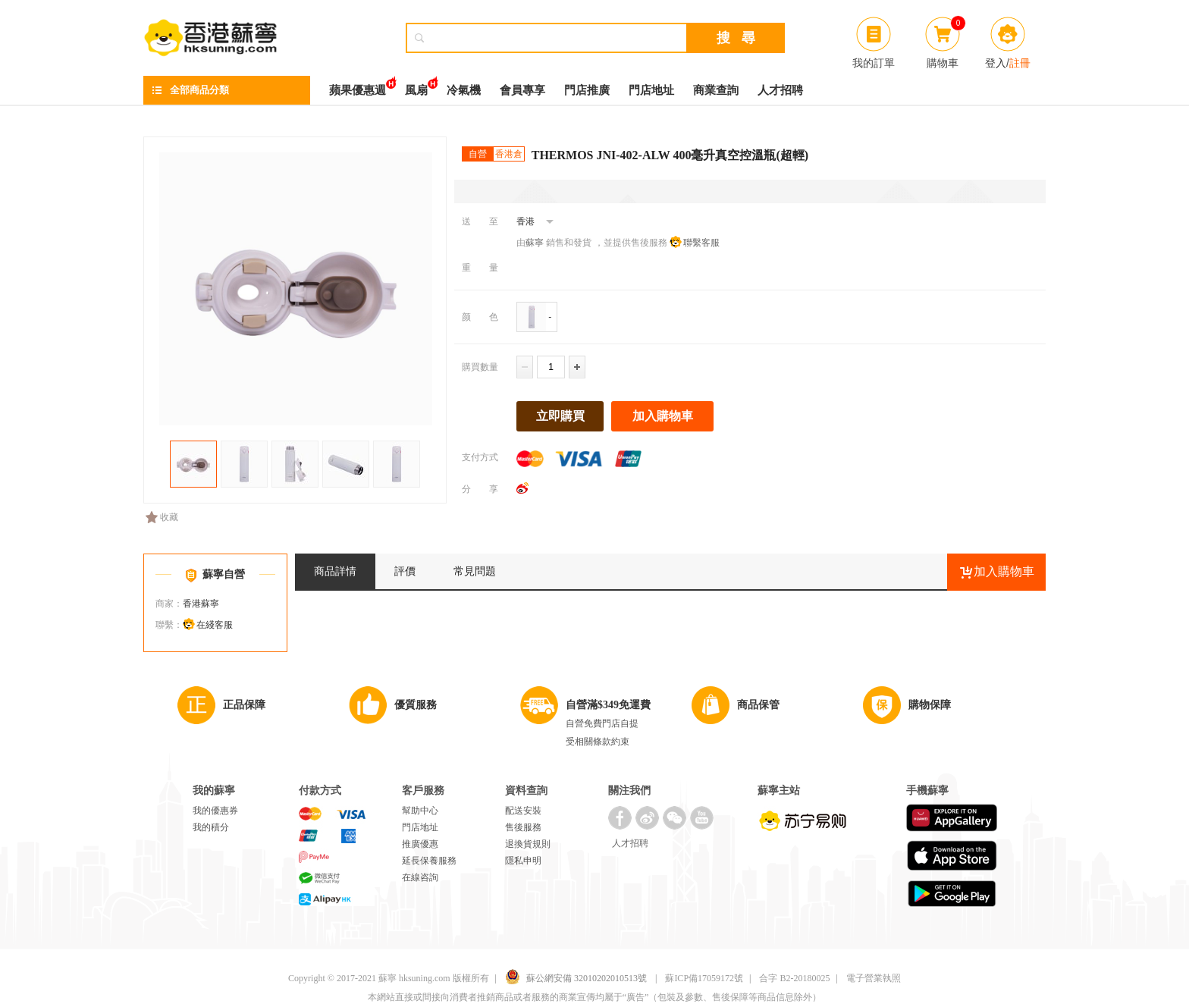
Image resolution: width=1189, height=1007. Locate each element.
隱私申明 (523, 860)
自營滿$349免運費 (608, 705)
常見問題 (474, 571)
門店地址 (651, 90)
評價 (405, 571)
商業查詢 (716, 90)
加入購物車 (662, 415)
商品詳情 (335, 571)
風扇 (416, 86)
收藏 (162, 517)
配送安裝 (523, 810)
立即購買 (560, 415)
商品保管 (758, 705)
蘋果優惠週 (357, 86)
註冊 (1020, 63)
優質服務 (415, 705)
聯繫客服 (701, 242)
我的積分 (211, 827)
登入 (995, 63)
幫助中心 (420, 810)
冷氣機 (464, 90)
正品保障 (244, 705)
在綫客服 (214, 625)
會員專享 (522, 90)
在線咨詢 (420, 877)
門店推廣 (587, 90)
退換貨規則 (528, 844)
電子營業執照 (873, 978)
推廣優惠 (420, 844)
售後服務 (523, 827)
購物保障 (929, 705)
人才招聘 (780, 90)
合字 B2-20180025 (794, 978)
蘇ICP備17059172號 (704, 978)
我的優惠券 (215, 810)
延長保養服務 (429, 860)
